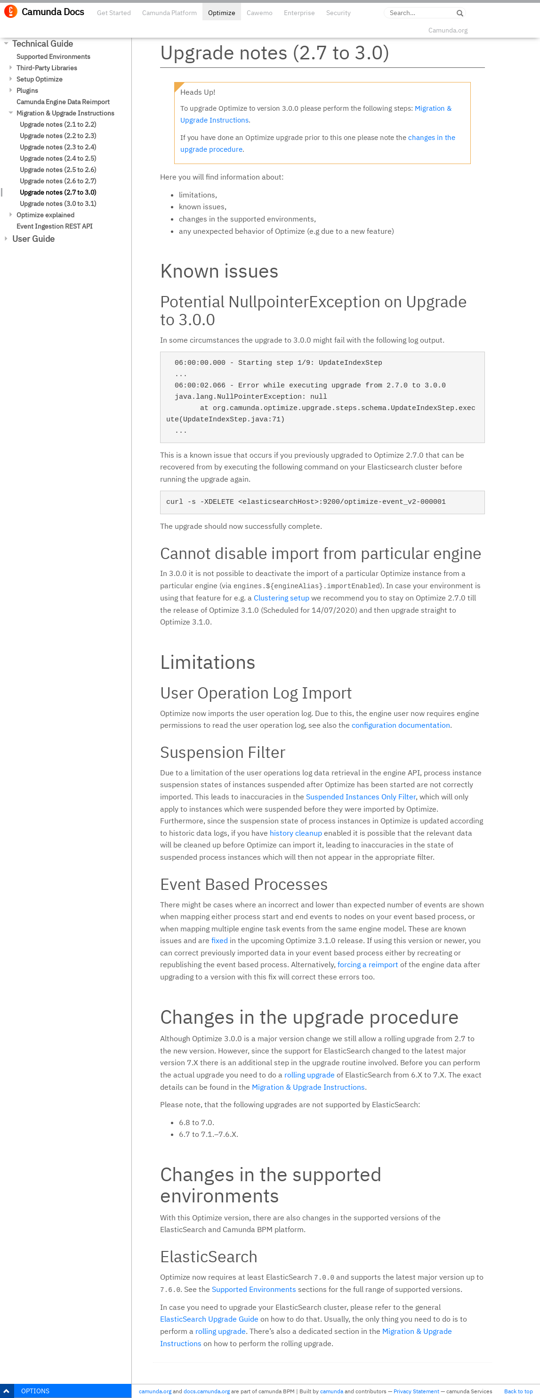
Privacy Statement (416, 1391)
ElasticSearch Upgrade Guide (209, 1319)
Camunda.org (447, 30)
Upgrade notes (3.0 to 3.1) (58, 203)
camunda (331, 1391)
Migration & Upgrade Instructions (65, 113)
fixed (219, 940)
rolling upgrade (309, 1074)
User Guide (33, 238)
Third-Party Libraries (46, 68)
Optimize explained (45, 215)
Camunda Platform (169, 12)
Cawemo (260, 12)
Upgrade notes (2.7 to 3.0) (58, 192)
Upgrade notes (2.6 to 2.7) (58, 181)
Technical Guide (42, 43)
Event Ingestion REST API (54, 226)
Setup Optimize (39, 79)
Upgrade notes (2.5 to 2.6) (58, 169)
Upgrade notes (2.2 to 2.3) (58, 136)
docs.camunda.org (207, 1391)
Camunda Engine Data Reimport (63, 102)
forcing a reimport (368, 964)
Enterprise (299, 12)
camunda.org (155, 1391)
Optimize (221, 12)
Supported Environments (53, 56)
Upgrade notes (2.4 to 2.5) (58, 158)
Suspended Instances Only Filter (361, 796)
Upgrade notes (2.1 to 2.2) (58, 124)
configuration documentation (401, 725)
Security (338, 12)
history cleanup (296, 833)
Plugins (27, 90)
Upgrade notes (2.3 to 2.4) (58, 147)
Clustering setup (281, 597)
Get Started (114, 12)
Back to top (518, 1391)
